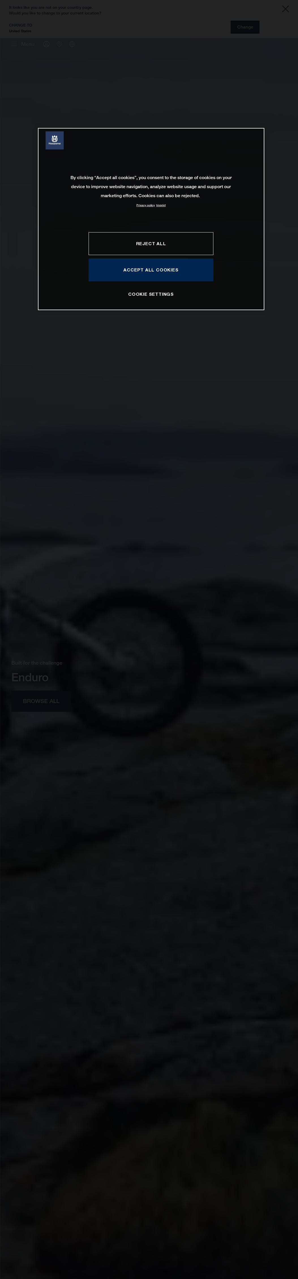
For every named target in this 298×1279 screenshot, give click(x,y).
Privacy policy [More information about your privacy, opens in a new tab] (145, 205)
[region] (151, 219)
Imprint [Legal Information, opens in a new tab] (161, 205)
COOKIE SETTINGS (151, 294)
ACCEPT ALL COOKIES (150, 269)
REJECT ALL (151, 243)
